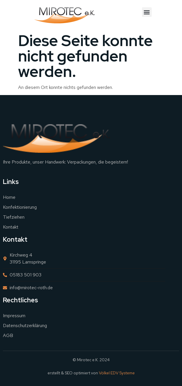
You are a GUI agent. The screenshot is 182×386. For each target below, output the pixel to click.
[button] (147, 12)
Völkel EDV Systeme (117, 373)
